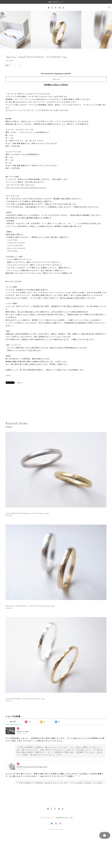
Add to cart (56, 79)
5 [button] (52, 50)
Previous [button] (3, 30)
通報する (20, 382)
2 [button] (47, 50)
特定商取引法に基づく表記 (64, 817)
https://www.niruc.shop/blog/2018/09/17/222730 (26, 187)
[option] (56, 30)
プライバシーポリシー (46, 817)
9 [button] (58, 50)
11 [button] (61, 50)
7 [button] (55, 50)
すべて (13, 722)
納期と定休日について (56, 2)
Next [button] (108, 30)
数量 (7, 65)
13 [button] (64, 50)
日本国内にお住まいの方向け (56, 85)
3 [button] (49, 50)
